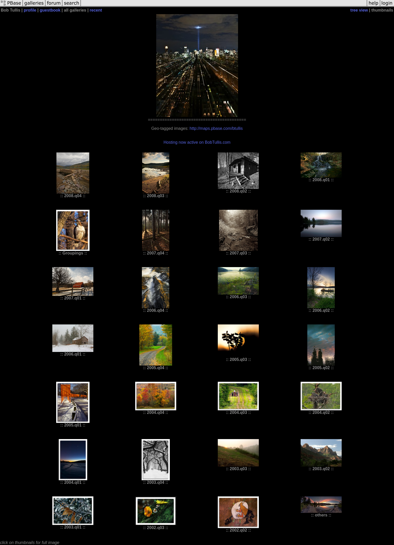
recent (96, 10)
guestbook (50, 10)
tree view (359, 10)
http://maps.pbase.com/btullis (216, 128)
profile (30, 10)
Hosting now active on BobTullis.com (197, 142)
